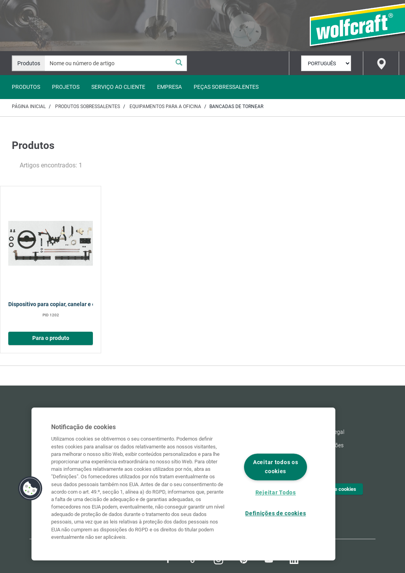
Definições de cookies (275, 513)
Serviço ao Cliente (118, 87)
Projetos (66, 87)
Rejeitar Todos (275, 492)
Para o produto (50, 338)
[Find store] (381, 63)
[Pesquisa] (179, 63)
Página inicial (29, 106)
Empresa (169, 87)
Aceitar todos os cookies (275, 467)
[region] (183, 484)
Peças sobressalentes (226, 87)
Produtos (26, 87)
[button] (30, 488)
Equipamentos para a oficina (165, 106)
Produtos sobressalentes (87, 106)
